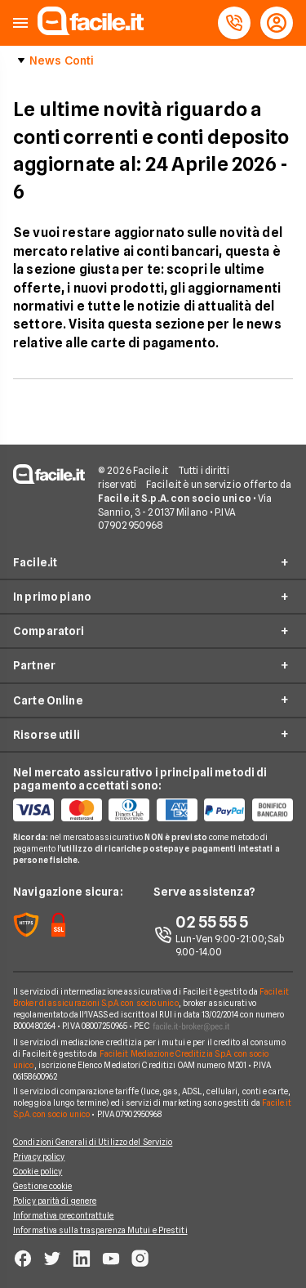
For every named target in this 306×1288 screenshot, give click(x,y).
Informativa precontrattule (63, 1215)
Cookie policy (37, 1171)
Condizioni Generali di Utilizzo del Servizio (92, 1142)
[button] (20, 23)
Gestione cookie (43, 1186)
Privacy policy (38, 1156)
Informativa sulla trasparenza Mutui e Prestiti (100, 1230)
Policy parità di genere (54, 1200)
